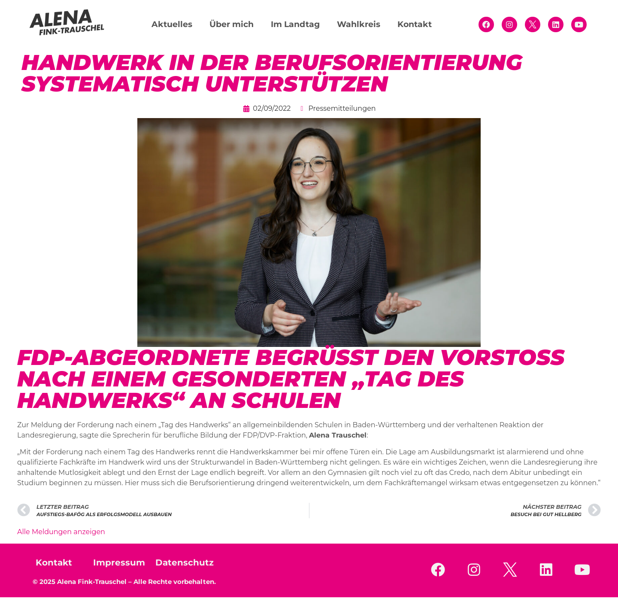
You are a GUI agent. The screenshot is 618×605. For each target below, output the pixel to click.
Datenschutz (184, 562)
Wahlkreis (358, 24)
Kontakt (414, 24)
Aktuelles (171, 24)
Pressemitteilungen (342, 108)
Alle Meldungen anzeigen (61, 532)
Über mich (231, 24)
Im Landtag (295, 24)
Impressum (119, 562)
